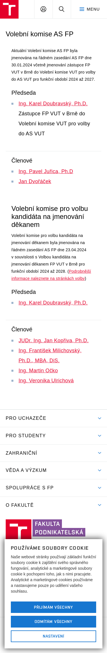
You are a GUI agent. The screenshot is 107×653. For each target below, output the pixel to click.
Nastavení (53, 636)
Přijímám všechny (53, 607)
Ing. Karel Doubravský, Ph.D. (53, 103)
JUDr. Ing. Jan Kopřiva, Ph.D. (54, 340)
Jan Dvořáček (35, 181)
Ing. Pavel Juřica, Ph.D (46, 171)
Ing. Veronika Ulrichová (46, 380)
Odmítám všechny (54, 621)
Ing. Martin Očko (38, 370)
